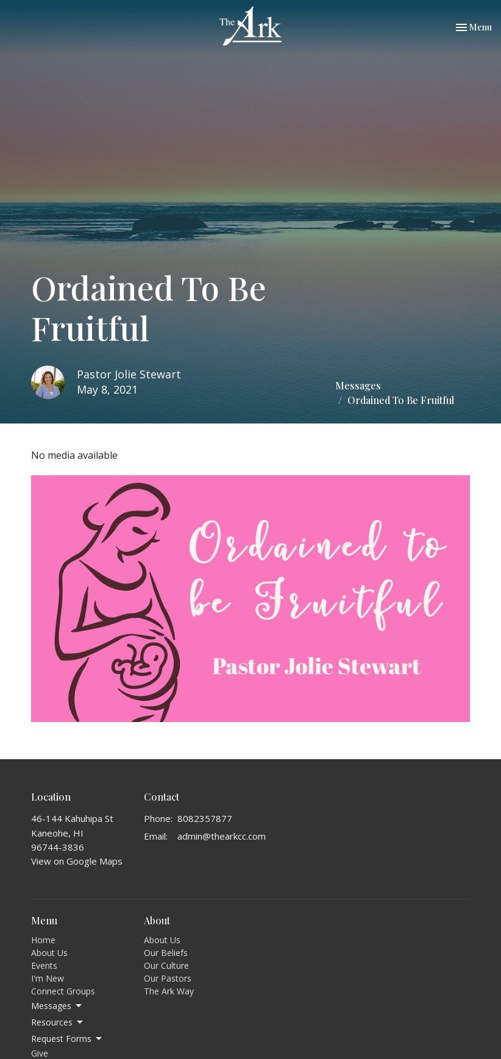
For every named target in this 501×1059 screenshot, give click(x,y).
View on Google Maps (77, 861)
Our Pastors (167, 978)
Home (43, 940)
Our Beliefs (166, 952)
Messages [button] (57, 1006)
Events (44, 965)
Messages (358, 385)
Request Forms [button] (67, 1039)
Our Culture (166, 965)
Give (39, 1053)
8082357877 (204, 818)
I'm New (47, 978)
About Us (49, 952)
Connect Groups (63, 991)
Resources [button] (58, 1022)
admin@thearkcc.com (221, 836)
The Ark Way (169, 991)
